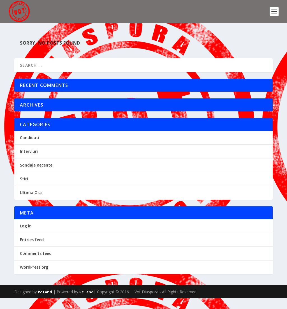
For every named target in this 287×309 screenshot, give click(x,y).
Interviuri (29, 162)
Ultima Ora (31, 203)
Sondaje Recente (36, 176)
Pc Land (45, 302)
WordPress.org (34, 278)
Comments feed (36, 264)
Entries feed (32, 250)
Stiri (24, 189)
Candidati (29, 148)
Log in (26, 236)
